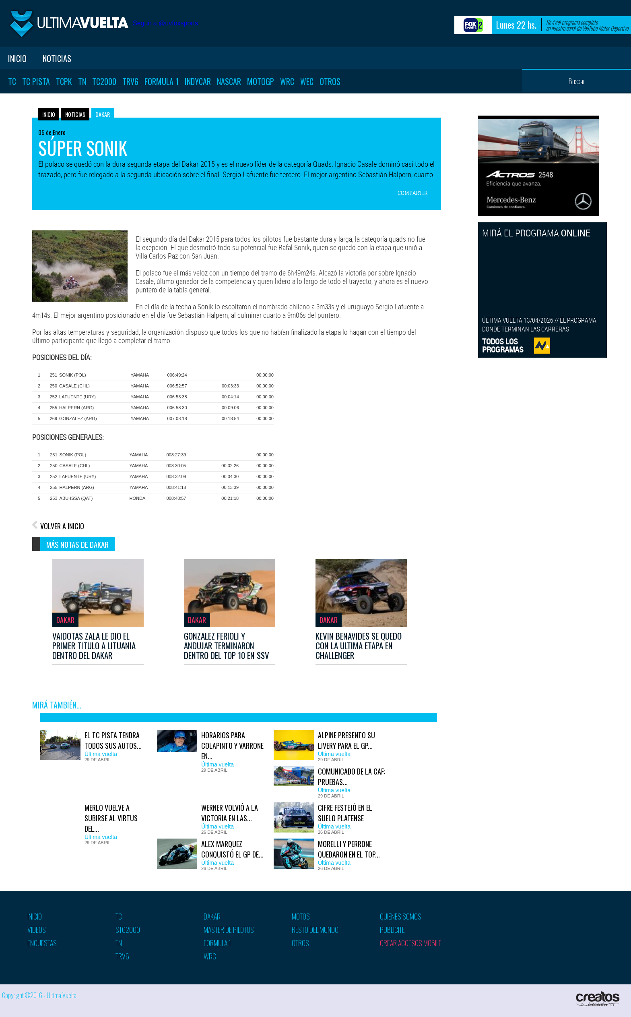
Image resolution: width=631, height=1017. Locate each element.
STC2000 (127, 929)
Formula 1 (161, 81)
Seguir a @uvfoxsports (165, 23)
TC (12, 81)
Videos (36, 929)
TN (82, 81)
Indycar (198, 81)
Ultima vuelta (68, 23)
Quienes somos (400, 916)
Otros (330, 81)
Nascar (229, 81)
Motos (301, 916)
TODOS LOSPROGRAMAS (503, 345)
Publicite (392, 929)
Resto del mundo (315, 929)
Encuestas (42, 943)
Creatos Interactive (598, 998)
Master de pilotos (229, 929)
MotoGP (260, 81)
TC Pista (36, 81)
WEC (306, 81)
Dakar (102, 114)
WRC (287, 81)
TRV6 (130, 81)
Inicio (17, 58)
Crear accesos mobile (410, 943)
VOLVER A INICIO (62, 526)
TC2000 (104, 81)
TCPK (64, 81)
